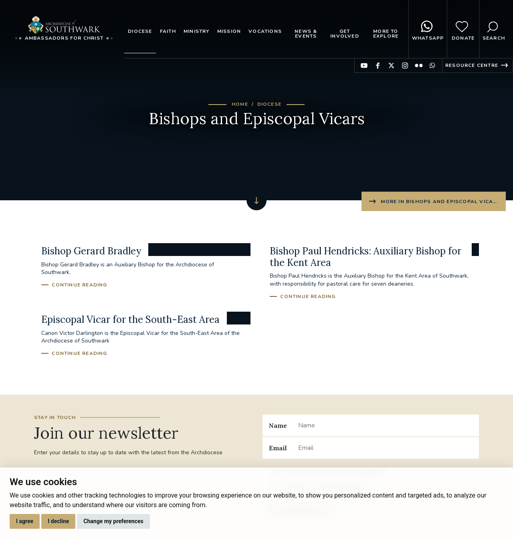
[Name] (385, 425)
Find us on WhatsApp (432, 65)
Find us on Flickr (419, 65)
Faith (168, 31)
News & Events (306, 33)
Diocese (140, 31)
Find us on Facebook (378, 65)
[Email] (385, 448)
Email (278, 448)
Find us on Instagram (405, 65)
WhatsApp (428, 29)
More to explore (385, 33)
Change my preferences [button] (113, 521)
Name (278, 425)
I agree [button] (24, 521)
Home (240, 104)
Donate (463, 29)
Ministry (197, 31)
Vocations (265, 31)
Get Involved (344, 33)
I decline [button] (58, 521)
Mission (229, 31)
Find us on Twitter (391, 65)
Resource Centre (471, 65)
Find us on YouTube (364, 65)
